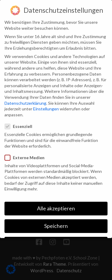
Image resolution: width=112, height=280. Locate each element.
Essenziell (20, 120)
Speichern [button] (56, 220)
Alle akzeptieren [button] (56, 202)
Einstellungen (46, 103)
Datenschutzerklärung (25, 97)
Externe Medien (26, 151)
